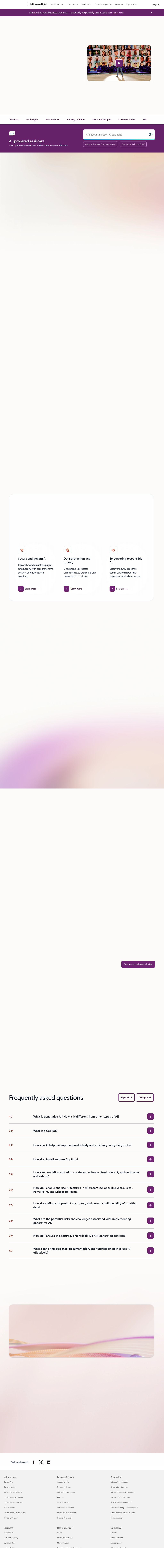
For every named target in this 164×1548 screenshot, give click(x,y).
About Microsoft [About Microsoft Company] (117, 1537)
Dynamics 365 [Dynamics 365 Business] (9, 1543)
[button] (119, 63)
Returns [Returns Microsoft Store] (60, 1497)
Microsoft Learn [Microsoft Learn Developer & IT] (63, 1543)
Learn (117, 4)
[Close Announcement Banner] (150, 12)
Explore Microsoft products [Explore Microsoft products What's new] (14, 1512)
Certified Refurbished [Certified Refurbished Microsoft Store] (65, 1507)
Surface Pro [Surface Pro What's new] (8, 1482)
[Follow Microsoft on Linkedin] (48, 1462)
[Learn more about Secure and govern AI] (27, 589)
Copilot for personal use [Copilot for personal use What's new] (13, 1502)
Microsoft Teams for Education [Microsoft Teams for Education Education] (122, 1492)
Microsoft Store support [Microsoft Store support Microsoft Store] (66, 1492)
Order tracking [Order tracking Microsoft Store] (62, 1502)
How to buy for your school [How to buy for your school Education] (121, 1502)
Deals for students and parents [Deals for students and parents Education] (123, 1512)
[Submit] (151, 134)
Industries (70, 4)
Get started (55, 4)
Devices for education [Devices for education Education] (119, 1487)
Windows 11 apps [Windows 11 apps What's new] (10, 1518)
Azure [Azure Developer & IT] (59, 1532)
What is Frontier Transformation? (100, 144)
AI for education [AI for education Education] (117, 1518)
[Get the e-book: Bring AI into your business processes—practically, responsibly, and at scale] (115, 13)
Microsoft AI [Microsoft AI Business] (8, 1532)
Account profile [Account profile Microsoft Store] (63, 1482)
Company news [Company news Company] (116, 1543)
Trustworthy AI (102, 4)
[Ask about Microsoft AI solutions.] (119, 134)
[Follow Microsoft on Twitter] (41, 1462)
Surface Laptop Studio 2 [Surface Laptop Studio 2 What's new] (13, 1492)
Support (130, 4)
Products (86, 4)
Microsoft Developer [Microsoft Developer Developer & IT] (65, 1537)
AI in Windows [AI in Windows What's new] (9, 1507)
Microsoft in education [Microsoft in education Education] (119, 1482)
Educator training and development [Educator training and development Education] (124, 1507)
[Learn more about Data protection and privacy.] (73, 589)
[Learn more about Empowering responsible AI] (119, 589)
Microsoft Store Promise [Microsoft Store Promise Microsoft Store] (66, 1512)
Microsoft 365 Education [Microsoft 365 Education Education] (120, 1497)
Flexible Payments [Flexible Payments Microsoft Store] (64, 1518)
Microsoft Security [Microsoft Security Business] (11, 1537)
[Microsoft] (15, 4)
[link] (14, 121)
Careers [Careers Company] (114, 1532)
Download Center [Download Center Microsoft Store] (64, 1487)
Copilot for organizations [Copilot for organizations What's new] (13, 1497)
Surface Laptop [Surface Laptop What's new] (9, 1487)
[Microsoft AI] (38, 4)
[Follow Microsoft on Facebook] (33, 1462)
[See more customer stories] (138, 964)
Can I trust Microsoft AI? (133, 144)
